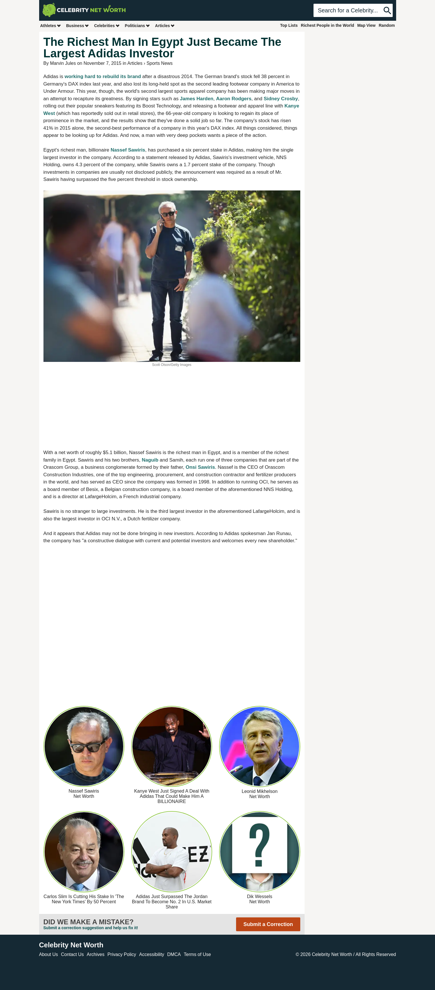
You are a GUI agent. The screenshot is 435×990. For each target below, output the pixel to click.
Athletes (50, 25)
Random (387, 25)
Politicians (137, 25)
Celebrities (107, 25)
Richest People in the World (327, 25)
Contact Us (72, 954)
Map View (366, 25)
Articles (165, 25)
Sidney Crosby (281, 98)
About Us (48, 954)
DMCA (174, 954)
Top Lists (289, 25)
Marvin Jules (63, 63)
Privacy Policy (121, 954)
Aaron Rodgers (234, 98)
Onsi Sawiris (200, 467)
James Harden (196, 98)
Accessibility (151, 954)
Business (77, 25)
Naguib (150, 460)
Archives (95, 954)
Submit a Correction (268, 924)
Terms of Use (197, 954)
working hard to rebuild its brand (102, 76)
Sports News (160, 63)
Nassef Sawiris (128, 150)
